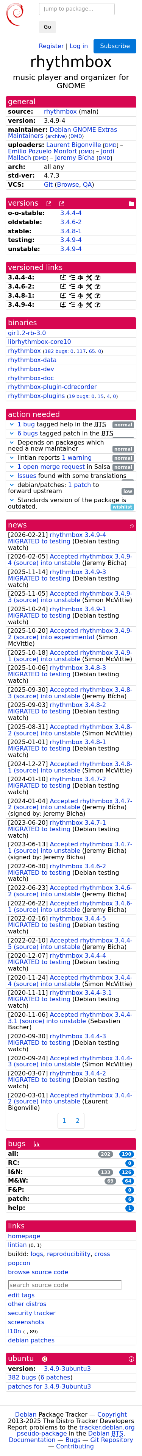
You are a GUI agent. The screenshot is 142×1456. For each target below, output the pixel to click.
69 (110, 1181)
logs (37, 1254)
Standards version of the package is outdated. (71, 503)
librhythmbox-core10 (39, 341)
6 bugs (27, 433)
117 (81, 351)
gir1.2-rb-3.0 (27, 333)
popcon (19, 1263)
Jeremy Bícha (75, 157)
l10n (14, 1331)
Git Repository (112, 1440)
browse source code (38, 1272)
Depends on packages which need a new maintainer (71, 446)
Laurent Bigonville (73, 144)
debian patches (31, 1340)
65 (92, 351)
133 (105, 1172)
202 (105, 1154)
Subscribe (115, 46)
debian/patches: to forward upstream (71, 488)
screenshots (26, 1322)
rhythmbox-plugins (36, 396)
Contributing (75, 1446)
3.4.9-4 (71, 239)
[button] (12, 424)
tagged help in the (71, 424)
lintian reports (71, 458)
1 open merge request (51, 466)
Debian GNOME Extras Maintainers (62, 133)
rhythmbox (60, 111)
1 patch (79, 484)
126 (126, 1172)
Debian (26, 1414)
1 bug (26, 424)
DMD (76, 136)
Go (47, 27)
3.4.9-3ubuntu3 (67, 1368)
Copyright (112, 1414)
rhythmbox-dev (31, 369)
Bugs (73, 1440)
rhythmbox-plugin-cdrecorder (52, 386)
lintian (17, 1244)
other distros (27, 1304)
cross (102, 1254)
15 (101, 396)
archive (56, 136)
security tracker (32, 1313)
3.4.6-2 (71, 222)
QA (87, 184)
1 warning (77, 457)
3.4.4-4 (71, 213)
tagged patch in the (71, 434)
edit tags (21, 1295)
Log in (79, 45)
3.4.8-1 (71, 231)
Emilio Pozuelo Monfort (42, 151)
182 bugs (56, 351)
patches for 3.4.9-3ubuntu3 (49, 1386)
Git (48, 184)
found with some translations (71, 476)
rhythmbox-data (32, 360)
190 (126, 1154)
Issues (26, 475)
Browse (68, 184)
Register (51, 45)
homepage (24, 1236)
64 (128, 1181)
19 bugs (78, 396)
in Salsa (71, 467)
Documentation (32, 1440)
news (17, 525)
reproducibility (69, 1254)
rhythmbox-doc (31, 378)
